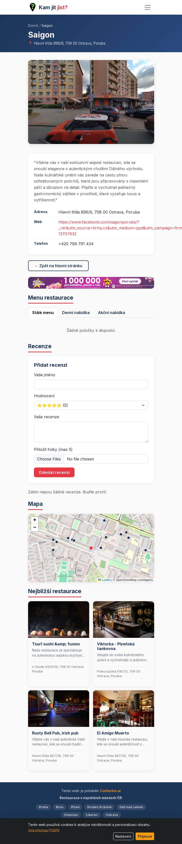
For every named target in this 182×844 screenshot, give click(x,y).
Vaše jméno (44, 374)
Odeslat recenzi (54, 472)
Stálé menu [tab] (43, 312)
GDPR (55, 830)
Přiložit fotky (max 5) (53, 449)
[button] (91, 548)
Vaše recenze (46, 416)
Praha (43, 807)
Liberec (92, 815)
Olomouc (71, 815)
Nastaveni (123, 836)
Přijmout (145, 836)
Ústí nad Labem (131, 807)
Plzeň (75, 807)
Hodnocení (44, 395)
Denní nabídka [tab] (76, 312)
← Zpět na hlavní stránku (58, 265)
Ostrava (112, 815)
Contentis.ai (110, 791)
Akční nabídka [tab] (111, 312)
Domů (33, 25)
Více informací (38, 830)
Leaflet (104, 580)
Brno (59, 807)
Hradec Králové (99, 807)
